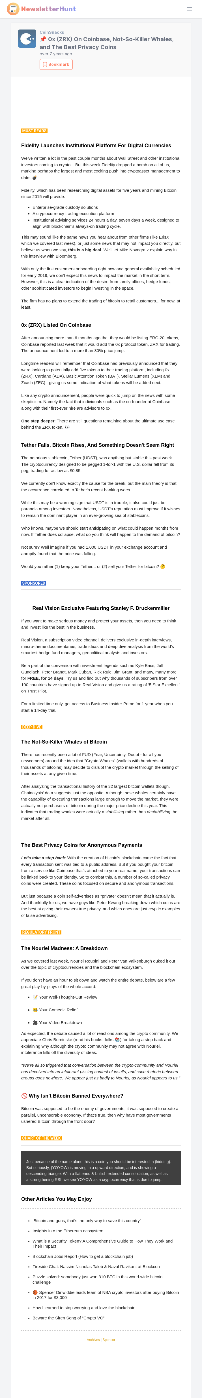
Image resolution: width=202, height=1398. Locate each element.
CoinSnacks (52, 32)
